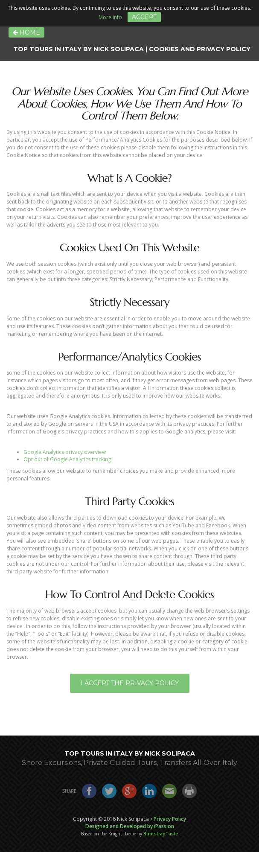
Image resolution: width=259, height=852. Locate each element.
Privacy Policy (170, 819)
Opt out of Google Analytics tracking (67, 459)
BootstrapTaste (160, 834)
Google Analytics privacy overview (64, 452)
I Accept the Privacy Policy (130, 683)
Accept (144, 17)
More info (110, 17)
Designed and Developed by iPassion (129, 826)
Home (26, 32)
